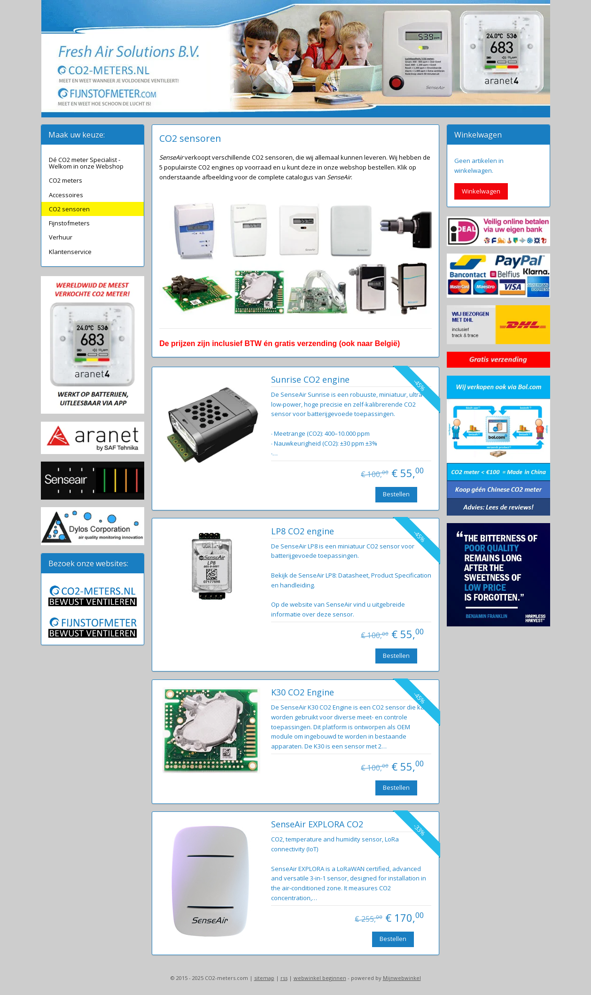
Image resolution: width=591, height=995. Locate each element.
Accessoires (66, 195)
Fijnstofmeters (69, 223)
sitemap (264, 977)
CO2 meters (65, 180)
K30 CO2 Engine (302, 692)
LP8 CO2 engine (302, 531)
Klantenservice (70, 251)
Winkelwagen (481, 191)
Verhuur (60, 237)
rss (284, 977)
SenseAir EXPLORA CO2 (317, 824)
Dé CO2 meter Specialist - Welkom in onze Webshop (86, 162)
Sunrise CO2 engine (310, 380)
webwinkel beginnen (320, 977)
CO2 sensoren (69, 209)
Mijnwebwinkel (402, 977)
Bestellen (395, 494)
